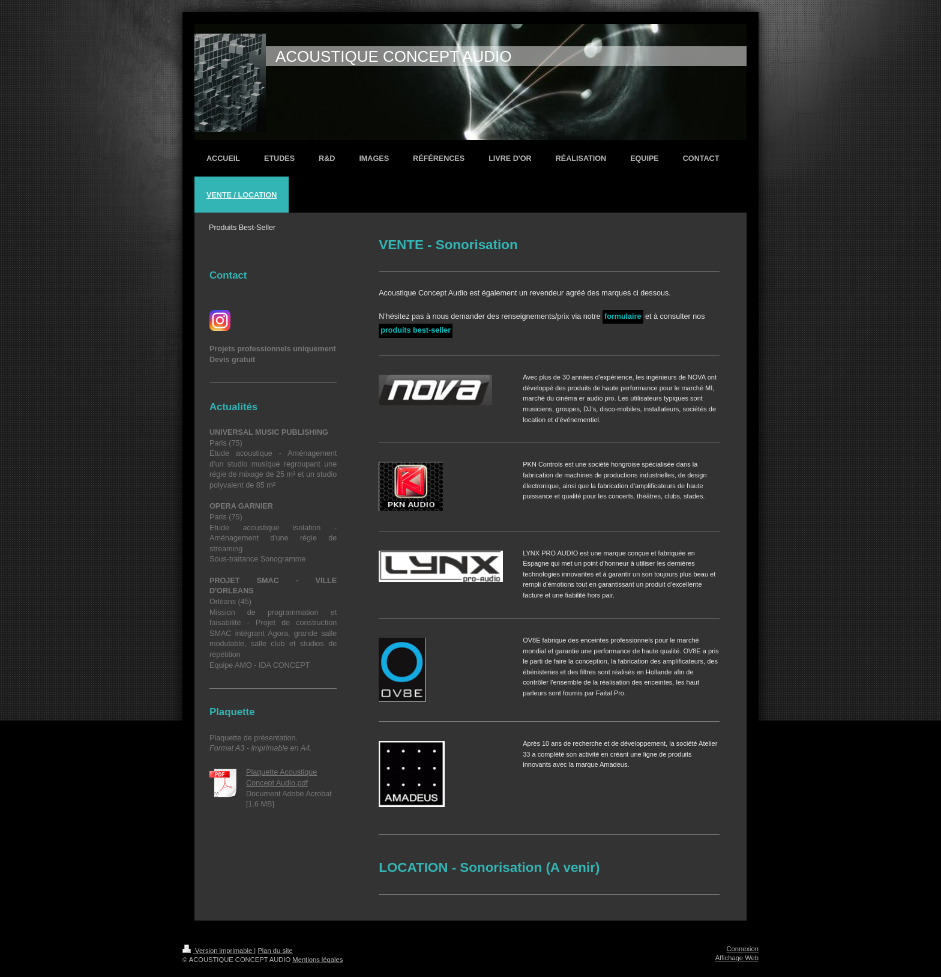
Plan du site (274, 950)
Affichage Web (737, 957)
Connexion (743, 948)
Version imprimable (218, 950)
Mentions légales (317, 959)
